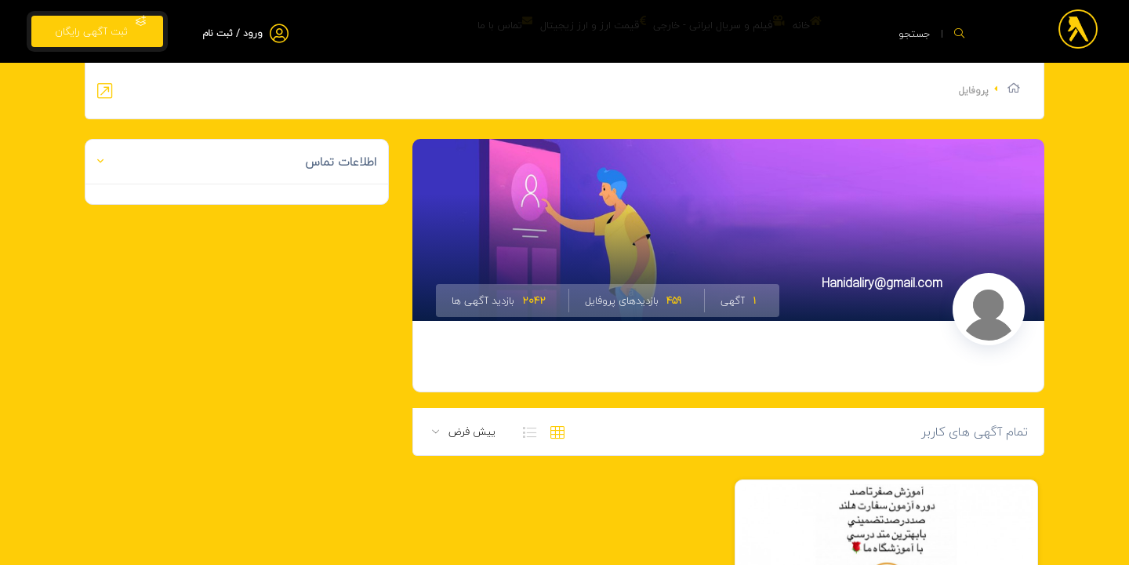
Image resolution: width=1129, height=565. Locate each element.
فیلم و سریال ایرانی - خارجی (688, 31)
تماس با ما (434, 31)
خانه (797, 31)
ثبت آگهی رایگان (97, 28)
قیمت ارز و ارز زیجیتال (542, 31)
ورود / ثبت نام (232, 33)
